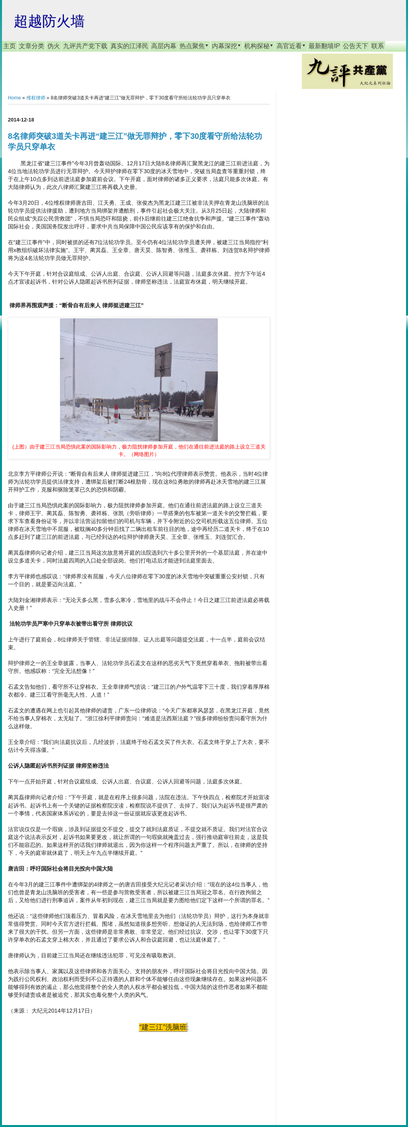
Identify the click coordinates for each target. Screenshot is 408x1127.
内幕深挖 (226, 45)
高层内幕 (163, 46)
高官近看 (291, 45)
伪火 (53, 46)
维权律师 (35, 98)
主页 (9, 46)
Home (14, 98)
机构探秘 (258, 45)
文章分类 (31, 46)
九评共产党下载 (85, 46)
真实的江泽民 (129, 46)
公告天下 (355, 46)
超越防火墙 (49, 21)
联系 (377, 46)
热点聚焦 (194, 45)
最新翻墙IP (324, 46)
